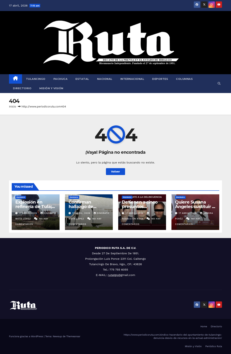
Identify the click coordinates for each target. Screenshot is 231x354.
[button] (219, 83)
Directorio (22, 88)
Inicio (12, 106)
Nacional (104, 79)
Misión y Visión (51, 88)
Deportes (160, 79)
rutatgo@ (114, 275)
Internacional (132, 79)
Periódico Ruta (213, 346)
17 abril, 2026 (28, 213)
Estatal (82, 79)
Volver (115, 171)
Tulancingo (35, 79)
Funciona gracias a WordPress (26, 336)
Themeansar (73, 336)
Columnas (184, 79)
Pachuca (60, 79)
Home (203, 326)
